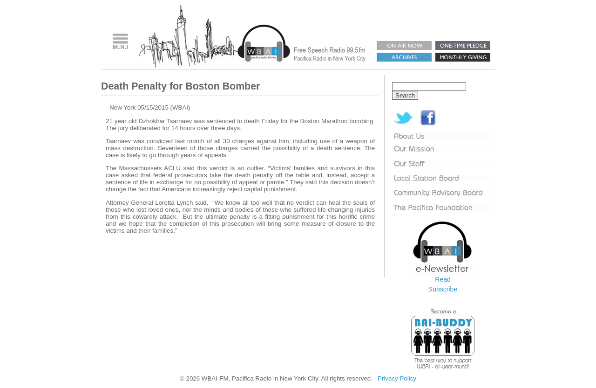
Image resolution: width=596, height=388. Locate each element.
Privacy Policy (397, 378)
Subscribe (442, 289)
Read (442, 279)
